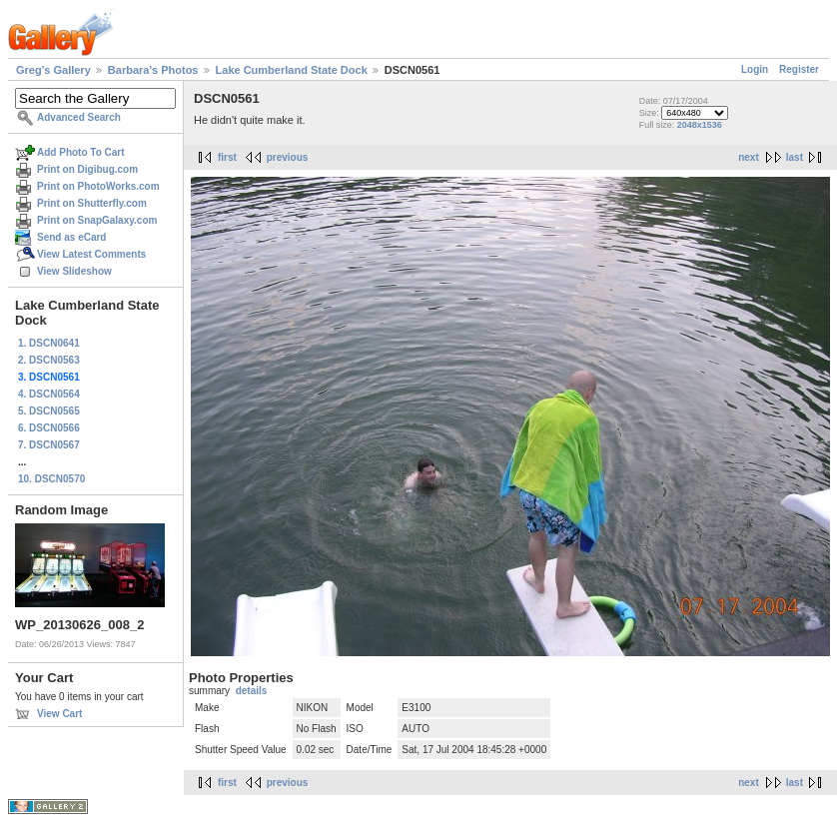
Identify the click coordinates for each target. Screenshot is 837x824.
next (748, 157)
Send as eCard (71, 237)
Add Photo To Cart (81, 152)
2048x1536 (699, 125)
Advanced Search (79, 117)
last (794, 157)
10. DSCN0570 (51, 478)
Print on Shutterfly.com (92, 203)
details (252, 690)
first (227, 157)
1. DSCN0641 (49, 343)
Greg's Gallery (53, 70)
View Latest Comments (91, 254)
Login (754, 69)
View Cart (59, 713)
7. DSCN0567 (49, 444)
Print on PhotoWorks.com (98, 186)
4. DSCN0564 (49, 394)
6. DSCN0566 (49, 427)
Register (799, 69)
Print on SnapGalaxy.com (97, 220)
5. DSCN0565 (49, 411)
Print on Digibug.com (87, 169)
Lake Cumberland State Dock (292, 70)
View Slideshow (74, 271)
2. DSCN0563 (49, 360)
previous (288, 157)
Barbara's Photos (153, 70)
